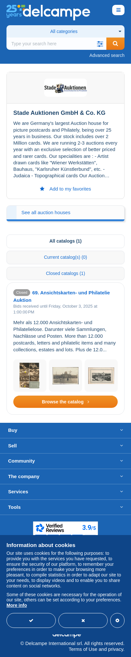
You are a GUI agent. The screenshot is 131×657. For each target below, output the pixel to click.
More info (16, 605)
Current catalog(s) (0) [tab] (65, 257)
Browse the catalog (65, 401)
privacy (115, 649)
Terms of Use (83, 649)
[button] (100, 43)
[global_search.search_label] (56, 44)
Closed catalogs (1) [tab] (65, 273)
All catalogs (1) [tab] (65, 241)
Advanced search (107, 55)
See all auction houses (45, 212)
